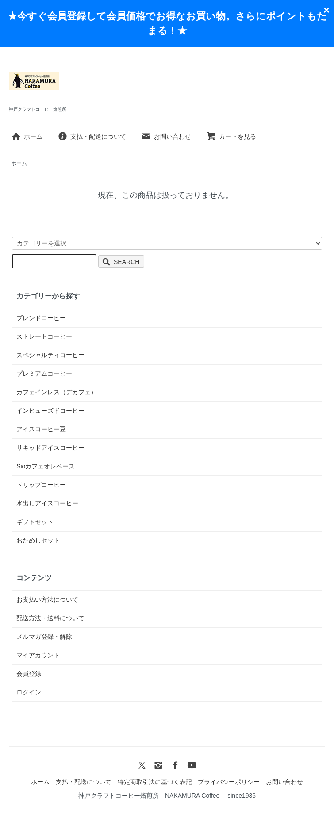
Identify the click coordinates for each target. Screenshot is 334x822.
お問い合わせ (166, 136)
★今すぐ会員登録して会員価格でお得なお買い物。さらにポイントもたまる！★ (167, 23)
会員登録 (28, 673)
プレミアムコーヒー (44, 373)
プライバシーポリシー (229, 781)
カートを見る (231, 136)
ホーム (26, 136)
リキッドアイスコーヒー (50, 447)
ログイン (28, 692)
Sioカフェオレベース (45, 466)
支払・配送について (92, 136)
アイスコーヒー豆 (41, 429)
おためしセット (38, 540)
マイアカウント (38, 655)
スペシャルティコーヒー (50, 354)
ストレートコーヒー (44, 336)
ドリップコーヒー (41, 484)
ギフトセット (35, 521)
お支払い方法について (47, 599)
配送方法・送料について (50, 618)
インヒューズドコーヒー (50, 410)
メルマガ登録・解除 (44, 636)
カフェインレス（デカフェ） (56, 392)
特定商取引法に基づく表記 (155, 781)
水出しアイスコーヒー (47, 503)
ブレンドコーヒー (41, 317)
